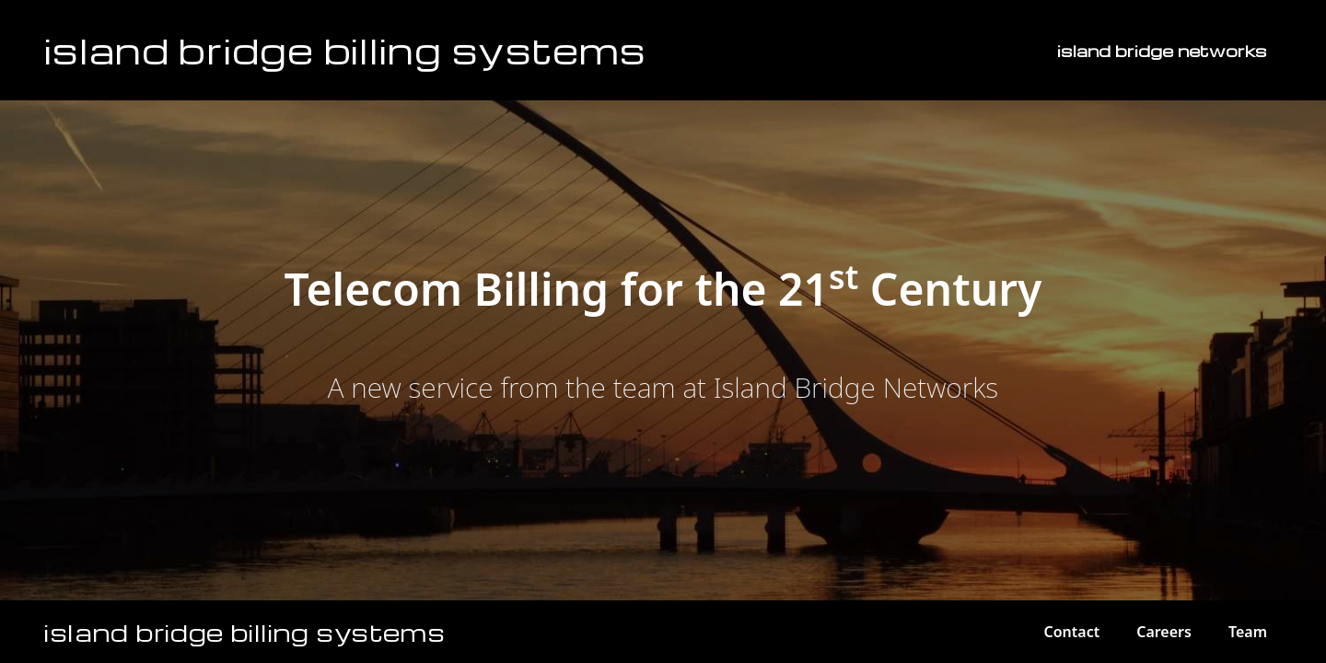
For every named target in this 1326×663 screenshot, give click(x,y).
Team (1247, 632)
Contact (1071, 632)
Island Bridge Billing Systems (345, 50)
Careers (1164, 632)
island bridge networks (1162, 50)
